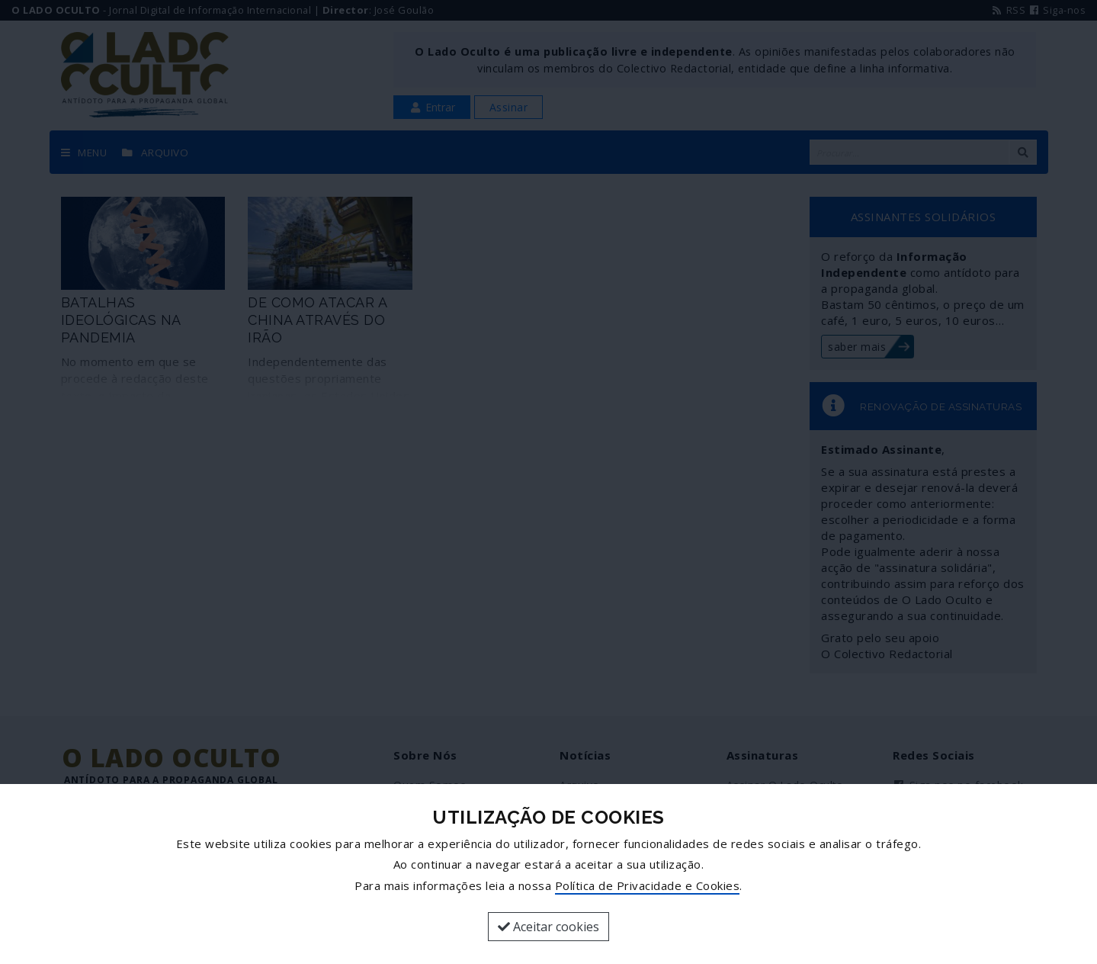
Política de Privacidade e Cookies (647, 885)
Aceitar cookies (548, 926)
